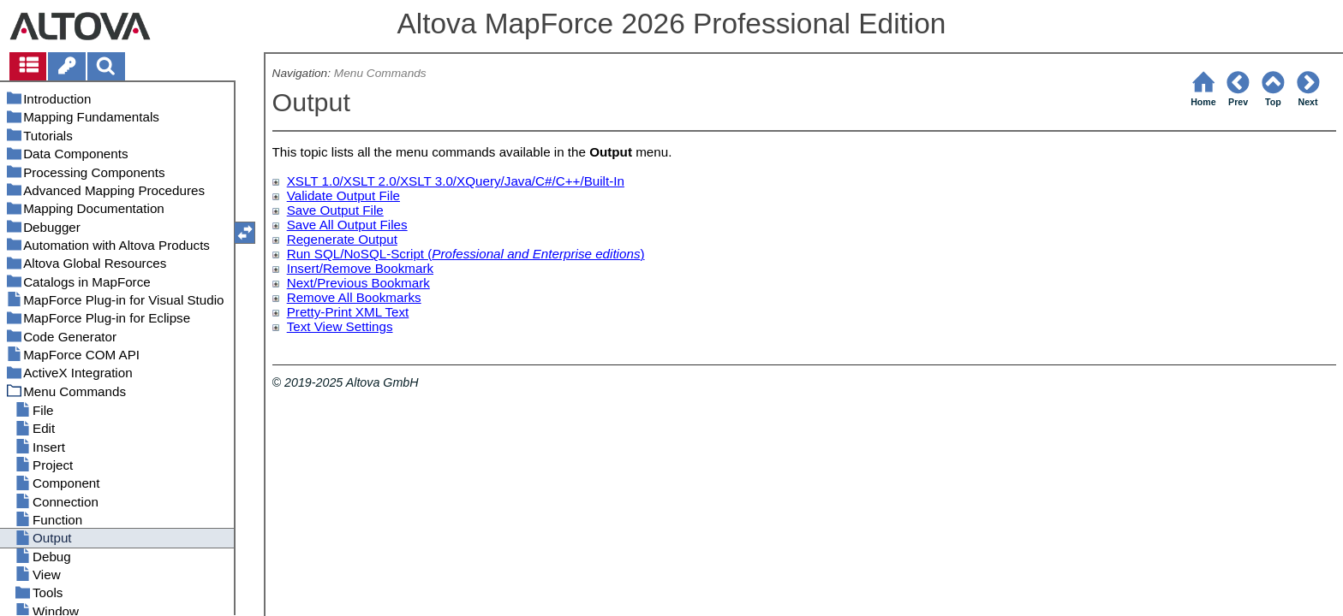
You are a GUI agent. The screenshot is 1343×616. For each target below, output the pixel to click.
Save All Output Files (347, 224)
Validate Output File (343, 195)
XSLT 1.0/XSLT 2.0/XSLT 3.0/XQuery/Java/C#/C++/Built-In (455, 181)
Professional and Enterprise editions (536, 253)
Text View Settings (340, 326)
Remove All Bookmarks (354, 297)
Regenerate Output (342, 239)
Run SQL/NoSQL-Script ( (360, 253)
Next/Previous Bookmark (358, 282)
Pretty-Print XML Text (348, 312)
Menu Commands (380, 73)
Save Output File (335, 210)
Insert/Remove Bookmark (360, 268)
